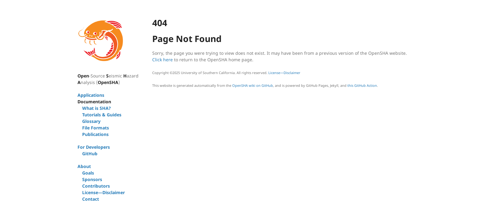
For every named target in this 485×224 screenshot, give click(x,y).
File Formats (95, 128)
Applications (91, 95)
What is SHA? (96, 108)
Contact (90, 199)
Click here (162, 60)
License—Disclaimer (103, 192)
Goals (88, 173)
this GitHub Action (362, 85)
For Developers (94, 147)
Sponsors (92, 179)
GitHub (89, 153)
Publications (95, 134)
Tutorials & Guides (101, 115)
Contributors (96, 186)
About (84, 166)
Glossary (91, 121)
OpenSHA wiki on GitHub (252, 85)
